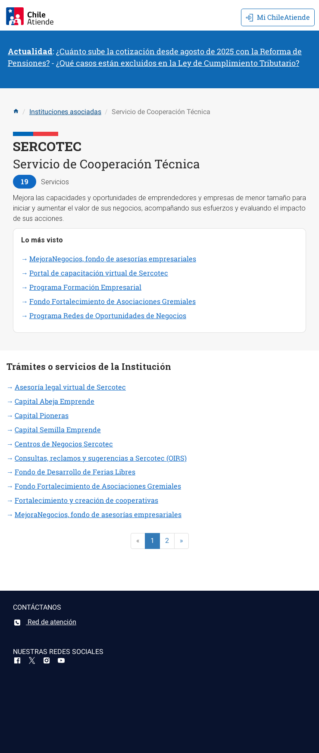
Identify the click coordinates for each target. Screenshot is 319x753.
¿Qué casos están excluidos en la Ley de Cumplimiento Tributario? (177, 63)
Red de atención (44, 622)
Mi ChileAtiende (278, 17)
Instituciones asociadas (65, 112)
